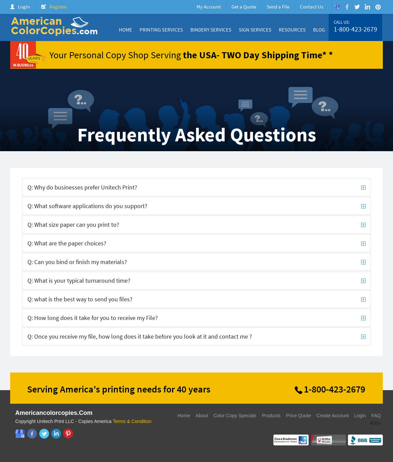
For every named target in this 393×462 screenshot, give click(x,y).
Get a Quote (243, 6)
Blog (319, 29)
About (201, 415)
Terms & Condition (132, 421)
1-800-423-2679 (355, 29)
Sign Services (255, 29)
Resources (292, 29)
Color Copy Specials (234, 415)
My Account (208, 6)
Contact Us (311, 6)
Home (125, 29)
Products (271, 415)
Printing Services (161, 29)
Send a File (278, 6)
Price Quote (298, 415)
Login (24, 6)
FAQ (376, 415)
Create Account (332, 415)
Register (58, 6)
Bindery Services (210, 29)
